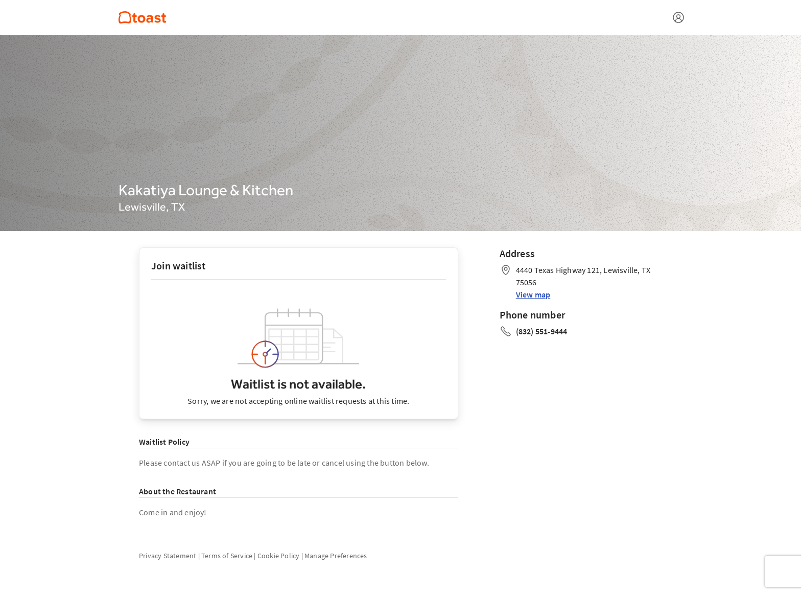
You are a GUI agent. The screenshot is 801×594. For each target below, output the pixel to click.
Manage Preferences (335, 555)
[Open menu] (678, 17)
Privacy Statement (167, 555)
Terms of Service (226, 555)
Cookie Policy (278, 555)
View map (533, 294)
